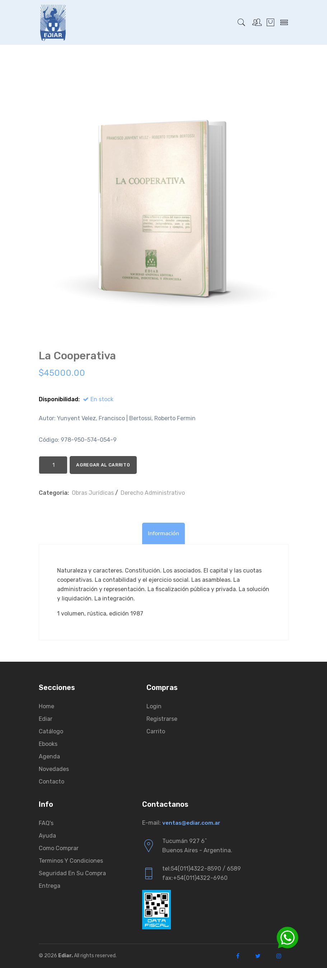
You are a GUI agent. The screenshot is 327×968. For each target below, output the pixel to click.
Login (154, 706)
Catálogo (51, 731)
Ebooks (48, 744)
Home (46, 706)
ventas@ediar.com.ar (192, 822)
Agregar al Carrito (118, 465)
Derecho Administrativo (153, 492)
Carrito (155, 731)
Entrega (49, 885)
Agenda (49, 756)
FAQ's (46, 823)
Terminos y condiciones (71, 860)
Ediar (45, 718)
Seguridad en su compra (72, 873)
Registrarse (161, 718)
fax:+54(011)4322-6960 (195, 877)
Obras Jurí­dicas (93, 492)
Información (163, 533)
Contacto (51, 781)
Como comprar (59, 848)
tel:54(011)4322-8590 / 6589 (201, 868)
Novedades (54, 769)
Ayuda (47, 835)
